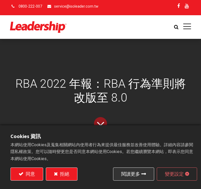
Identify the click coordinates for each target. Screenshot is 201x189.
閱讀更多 (130, 174)
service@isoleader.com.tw (76, 6)
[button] (175, 27)
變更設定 (174, 174)
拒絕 (64, 174)
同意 (30, 174)
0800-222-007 (30, 6)
